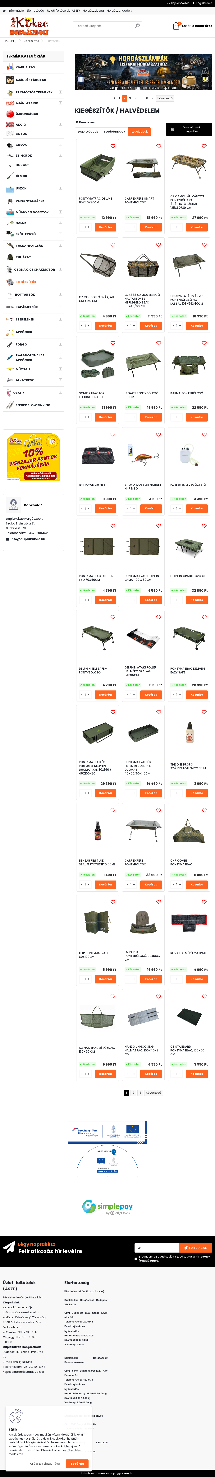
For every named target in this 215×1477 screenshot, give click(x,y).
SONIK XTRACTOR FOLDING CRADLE (91, 395)
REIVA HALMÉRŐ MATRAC (188, 953)
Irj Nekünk (25, 1362)
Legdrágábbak (114, 132)
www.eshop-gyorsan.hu (116, 1473)
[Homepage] (4, 11)
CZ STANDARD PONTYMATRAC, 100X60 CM (187, 1050)
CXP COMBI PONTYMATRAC (181, 862)
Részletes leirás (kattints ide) (84, 1291)
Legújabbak (139, 132)
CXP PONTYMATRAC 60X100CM (93, 955)
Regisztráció (204, 3)
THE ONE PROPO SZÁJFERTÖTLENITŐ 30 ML (188, 766)
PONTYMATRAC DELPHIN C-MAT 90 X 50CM (142, 578)
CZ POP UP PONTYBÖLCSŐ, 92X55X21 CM (143, 956)
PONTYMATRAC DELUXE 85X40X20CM (95, 200)
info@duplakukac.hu (28, 539)
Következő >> (153, 1093)
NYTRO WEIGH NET (92, 485)
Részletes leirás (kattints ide (22, 1297)
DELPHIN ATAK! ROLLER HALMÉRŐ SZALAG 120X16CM (141, 671)
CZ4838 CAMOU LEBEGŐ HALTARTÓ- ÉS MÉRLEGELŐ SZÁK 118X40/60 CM (142, 300)
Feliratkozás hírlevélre (50, 1251)
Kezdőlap (11, 41)
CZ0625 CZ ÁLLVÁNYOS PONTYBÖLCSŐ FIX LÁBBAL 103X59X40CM (187, 300)
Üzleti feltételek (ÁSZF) (63, 11)
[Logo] (29, 26)
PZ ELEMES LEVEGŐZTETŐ (188, 485)
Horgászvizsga (93, 11)
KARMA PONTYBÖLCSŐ (186, 393)
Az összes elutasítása (45, 1464)
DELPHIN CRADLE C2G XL (187, 576)
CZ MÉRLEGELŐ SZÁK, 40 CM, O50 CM (96, 299)
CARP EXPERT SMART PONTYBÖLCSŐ (139, 200)
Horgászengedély (119, 11)
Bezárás (77, 1464)
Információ (16, 11)
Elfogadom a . (174, 1259)
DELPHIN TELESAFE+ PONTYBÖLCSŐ (93, 670)
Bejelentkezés (180, 3)
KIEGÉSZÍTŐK (31, 41)
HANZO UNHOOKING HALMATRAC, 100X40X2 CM (141, 1050)
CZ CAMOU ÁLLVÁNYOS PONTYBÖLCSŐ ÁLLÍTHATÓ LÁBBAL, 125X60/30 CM (187, 202)
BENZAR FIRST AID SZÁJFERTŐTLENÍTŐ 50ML (97, 862)
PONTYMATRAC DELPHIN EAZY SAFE (187, 670)
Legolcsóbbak (88, 132)
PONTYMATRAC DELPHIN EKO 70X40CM (96, 578)
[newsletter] (195, 1247)
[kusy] (85, 227)
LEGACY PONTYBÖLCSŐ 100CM (141, 395)
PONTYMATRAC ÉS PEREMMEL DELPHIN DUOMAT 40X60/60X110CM (138, 767)
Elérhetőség (35, 11)
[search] (137, 27)
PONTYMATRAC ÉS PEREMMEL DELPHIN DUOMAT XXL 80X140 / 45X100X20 (95, 767)
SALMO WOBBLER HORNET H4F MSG (143, 486)
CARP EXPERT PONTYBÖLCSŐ (135, 862)
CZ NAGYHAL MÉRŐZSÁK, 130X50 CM (97, 1050)
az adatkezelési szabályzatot (173, 1256)
